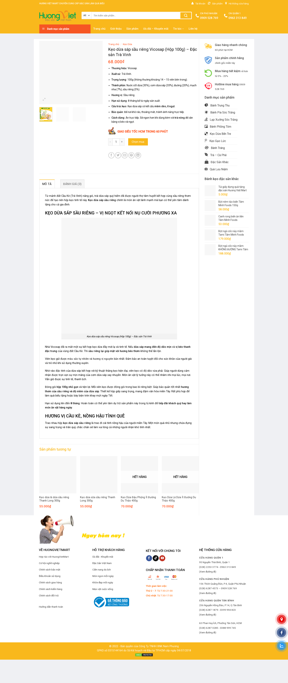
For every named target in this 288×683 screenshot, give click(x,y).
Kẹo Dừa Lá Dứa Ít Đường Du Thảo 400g (179, 499)
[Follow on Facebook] (149, 558)
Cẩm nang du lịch (101, 569)
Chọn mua (138, 141)
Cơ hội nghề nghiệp (49, 563)
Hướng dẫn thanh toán (51, 606)
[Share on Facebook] (111, 155)
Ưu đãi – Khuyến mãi (155, 28)
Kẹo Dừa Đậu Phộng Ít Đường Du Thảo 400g (138, 499)
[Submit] (186, 15)
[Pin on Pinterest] (131, 155)
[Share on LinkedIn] (138, 155)
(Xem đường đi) (207, 571)
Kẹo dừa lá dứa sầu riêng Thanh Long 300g (54, 499)
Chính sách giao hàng (50, 582)
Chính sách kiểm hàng (50, 589)
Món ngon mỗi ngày (103, 575)
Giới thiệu (116, 28)
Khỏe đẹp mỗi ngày (102, 582)
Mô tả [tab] (47, 184)
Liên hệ (193, 28)
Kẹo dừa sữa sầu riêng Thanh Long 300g (97, 499)
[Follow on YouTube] (162, 558)
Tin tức (178, 29)
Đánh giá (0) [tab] (72, 184)
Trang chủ (99, 28)
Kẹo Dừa (127, 44)
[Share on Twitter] (118, 155)
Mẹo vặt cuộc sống (102, 589)
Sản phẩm (132, 28)
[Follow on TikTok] (156, 558)
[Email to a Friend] (125, 155)
